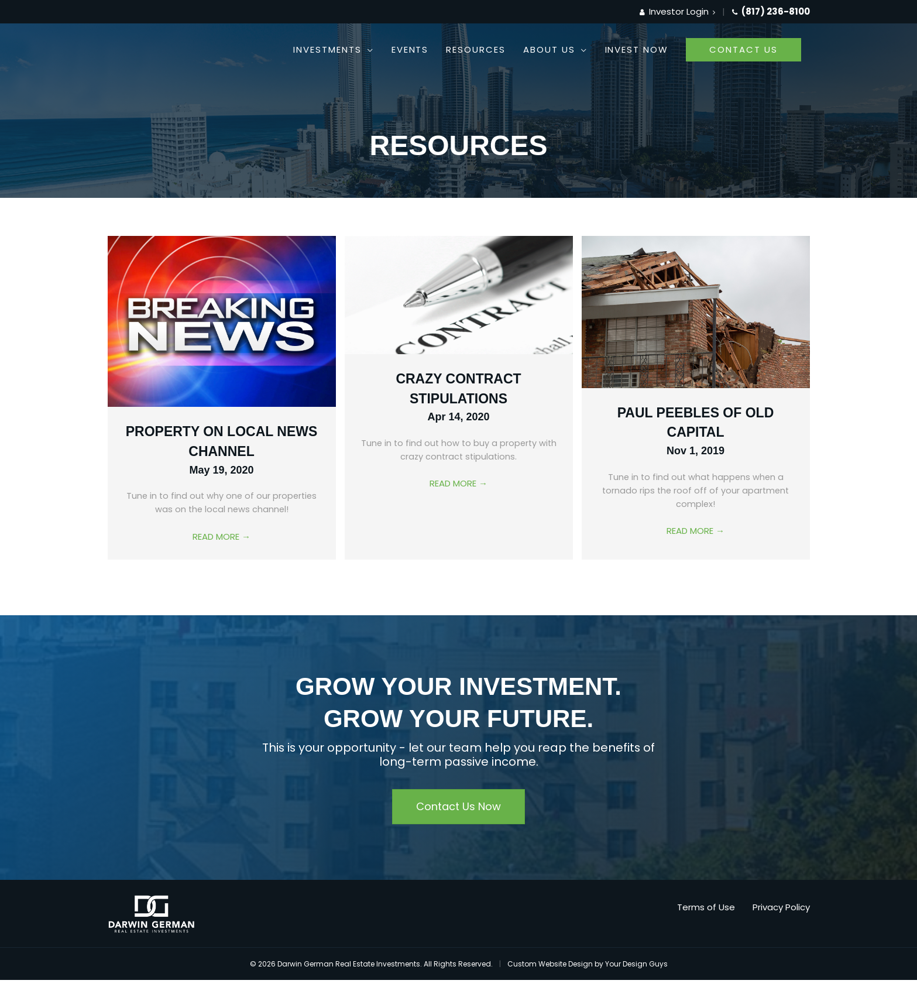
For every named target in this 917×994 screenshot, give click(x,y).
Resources (476, 49)
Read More (221, 538)
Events (410, 49)
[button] (743, 49)
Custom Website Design (550, 964)
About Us (549, 49)
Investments (327, 49)
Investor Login (677, 11)
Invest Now (637, 49)
